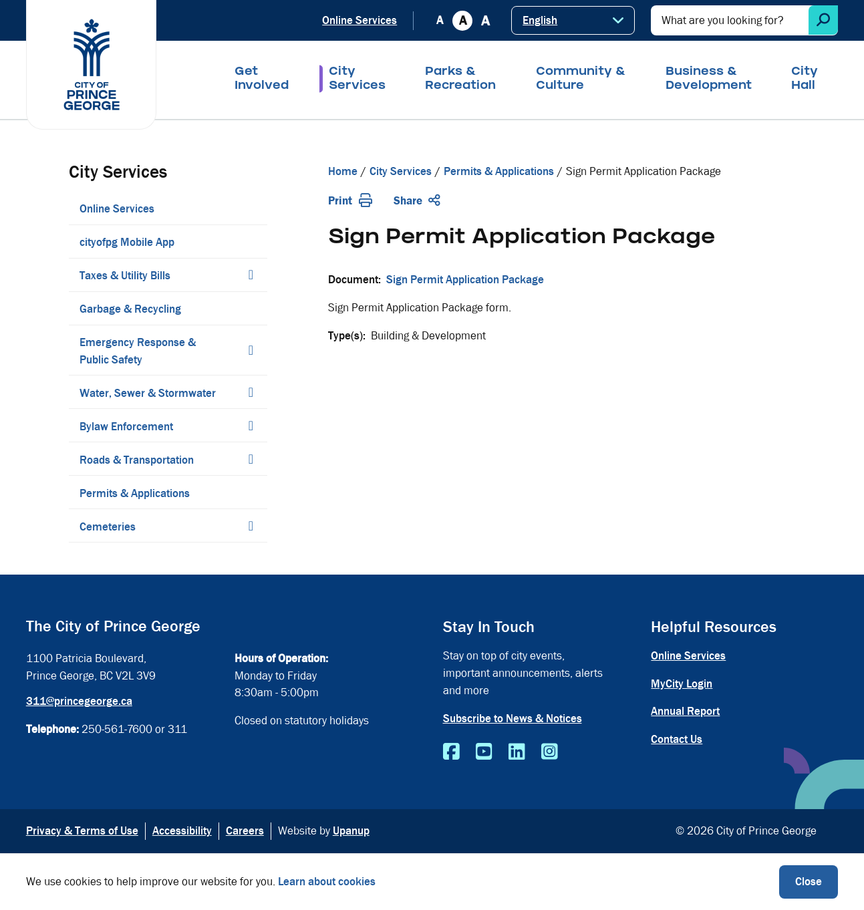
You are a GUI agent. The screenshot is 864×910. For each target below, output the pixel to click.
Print (350, 201)
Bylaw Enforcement (126, 427)
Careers (245, 831)
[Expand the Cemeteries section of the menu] (250, 526)
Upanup (351, 831)
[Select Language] (573, 20)
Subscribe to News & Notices (512, 719)
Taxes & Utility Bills (125, 276)
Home (342, 171)
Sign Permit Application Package (465, 280)
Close (808, 882)
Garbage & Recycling (130, 309)
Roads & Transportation (137, 460)
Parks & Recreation (460, 79)
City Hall (804, 79)
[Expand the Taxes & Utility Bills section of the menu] (250, 274)
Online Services (359, 20)
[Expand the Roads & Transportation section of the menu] (250, 459)
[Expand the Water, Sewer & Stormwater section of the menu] (250, 392)
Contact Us (676, 739)
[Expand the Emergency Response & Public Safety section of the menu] (250, 350)
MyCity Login (681, 684)
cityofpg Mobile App (127, 242)
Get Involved (262, 79)
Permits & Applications (135, 493)
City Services (357, 79)
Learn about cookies (327, 882)
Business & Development (709, 79)
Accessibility (182, 831)
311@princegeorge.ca (79, 701)
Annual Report (685, 711)
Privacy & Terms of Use (82, 831)
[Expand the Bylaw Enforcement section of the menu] (250, 425)
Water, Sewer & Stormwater (148, 393)
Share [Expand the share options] (417, 201)
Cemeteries (108, 527)
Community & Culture (581, 79)
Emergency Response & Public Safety (138, 351)
